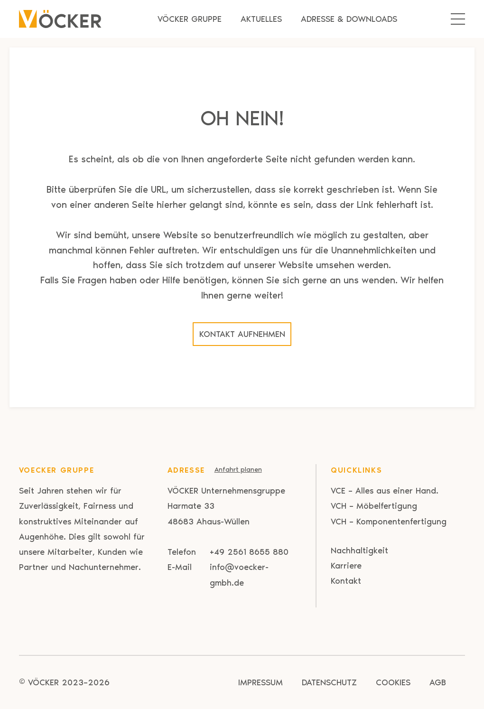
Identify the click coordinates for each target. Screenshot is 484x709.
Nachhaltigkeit (359, 550)
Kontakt (346, 581)
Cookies (393, 682)
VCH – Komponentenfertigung (389, 521)
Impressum (260, 682)
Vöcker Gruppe (190, 19)
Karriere (346, 565)
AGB (437, 682)
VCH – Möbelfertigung (374, 506)
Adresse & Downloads (349, 19)
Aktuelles (261, 19)
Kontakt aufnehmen (242, 334)
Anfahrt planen (238, 470)
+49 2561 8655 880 (249, 552)
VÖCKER (43, 682)
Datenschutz (329, 682)
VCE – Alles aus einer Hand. (384, 490)
